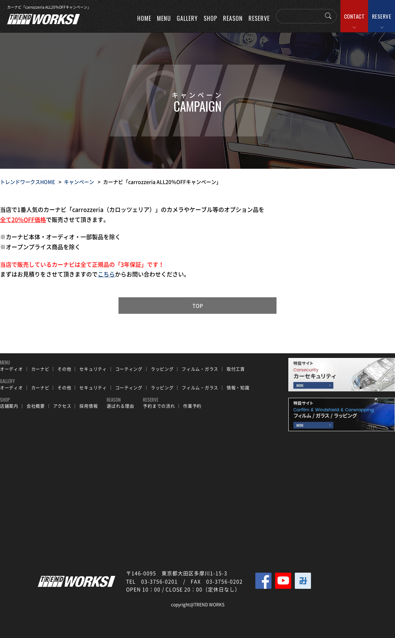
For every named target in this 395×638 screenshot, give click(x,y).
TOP (197, 305)
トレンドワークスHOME (27, 181)
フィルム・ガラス (200, 369)
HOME (144, 18)
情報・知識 (238, 388)
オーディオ (11, 369)
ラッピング (162, 369)
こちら (106, 274)
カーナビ (40, 369)
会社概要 (36, 406)
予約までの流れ (159, 406)
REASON (233, 18)
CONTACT (354, 16)
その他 (64, 369)
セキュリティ (93, 369)
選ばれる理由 (120, 406)
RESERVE (381, 16)
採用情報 (88, 406)
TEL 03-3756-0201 (152, 581)
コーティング (129, 369)
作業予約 (192, 406)
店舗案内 (9, 406)
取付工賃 (236, 369)
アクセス (62, 406)
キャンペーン (79, 181)
